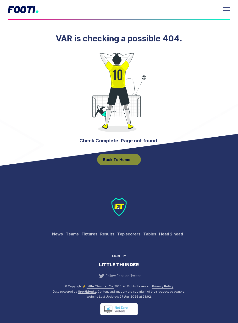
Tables (149, 234)
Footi (21, 9)
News (57, 234)
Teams (72, 234)
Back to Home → (119, 159)
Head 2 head (171, 234)
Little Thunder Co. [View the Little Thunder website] (100, 286)
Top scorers (128, 234)
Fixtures (89, 234)
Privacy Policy (162, 286)
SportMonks (87, 291)
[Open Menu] (226, 9)
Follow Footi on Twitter (119, 276)
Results (107, 234)
